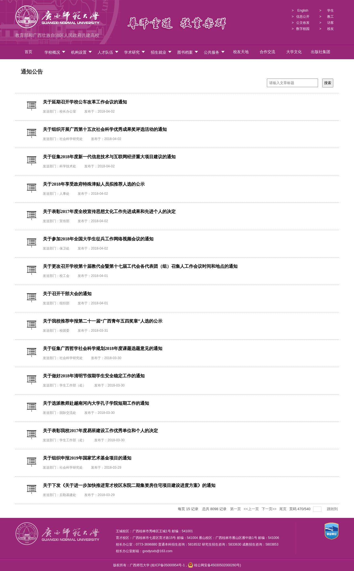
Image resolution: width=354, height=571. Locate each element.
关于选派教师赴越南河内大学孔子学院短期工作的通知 (96, 403)
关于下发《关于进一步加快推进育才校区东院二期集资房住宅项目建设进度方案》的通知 (129, 485)
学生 (330, 10)
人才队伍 (108, 52)
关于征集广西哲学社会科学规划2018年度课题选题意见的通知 (102, 348)
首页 (28, 52)
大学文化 (294, 52)
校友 (330, 29)
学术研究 (134, 52)
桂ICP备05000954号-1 (168, 565)
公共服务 (214, 52)
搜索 (327, 83)
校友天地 (241, 52)
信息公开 (302, 17)
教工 (330, 17)
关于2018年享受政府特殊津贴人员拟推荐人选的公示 (94, 184)
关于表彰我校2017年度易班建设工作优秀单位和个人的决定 (100, 430)
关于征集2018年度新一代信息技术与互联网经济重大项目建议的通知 (109, 156)
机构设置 (81, 52)
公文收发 (302, 23)
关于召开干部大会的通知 (67, 293)
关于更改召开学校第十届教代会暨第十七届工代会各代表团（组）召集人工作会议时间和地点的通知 (140, 266)
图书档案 (188, 52)
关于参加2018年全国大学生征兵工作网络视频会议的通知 (98, 239)
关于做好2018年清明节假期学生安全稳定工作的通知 (94, 375)
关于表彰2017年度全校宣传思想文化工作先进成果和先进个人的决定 (109, 211)
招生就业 (161, 52)
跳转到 (333, 509)
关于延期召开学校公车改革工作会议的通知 (85, 102)
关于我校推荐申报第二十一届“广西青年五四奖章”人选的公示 (102, 321)
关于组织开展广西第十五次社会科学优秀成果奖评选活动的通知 (105, 129)
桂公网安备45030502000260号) (214, 565)
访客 (330, 23)
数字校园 (302, 29)
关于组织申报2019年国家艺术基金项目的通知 (87, 458)
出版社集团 (320, 52)
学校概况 (55, 52)
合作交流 (267, 52)
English (302, 10)
